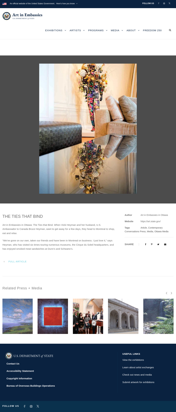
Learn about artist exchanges (138, 367)
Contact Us (13, 363)
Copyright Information (19, 378)
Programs (96, 30)
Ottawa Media (161, 231)
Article (144, 227)
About (131, 30)
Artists (75, 30)
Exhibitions (53, 30)
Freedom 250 (152, 30)
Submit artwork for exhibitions (138, 382)
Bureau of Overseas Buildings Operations (31, 385)
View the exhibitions (133, 359)
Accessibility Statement (20, 371)
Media (115, 30)
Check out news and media (137, 374)
